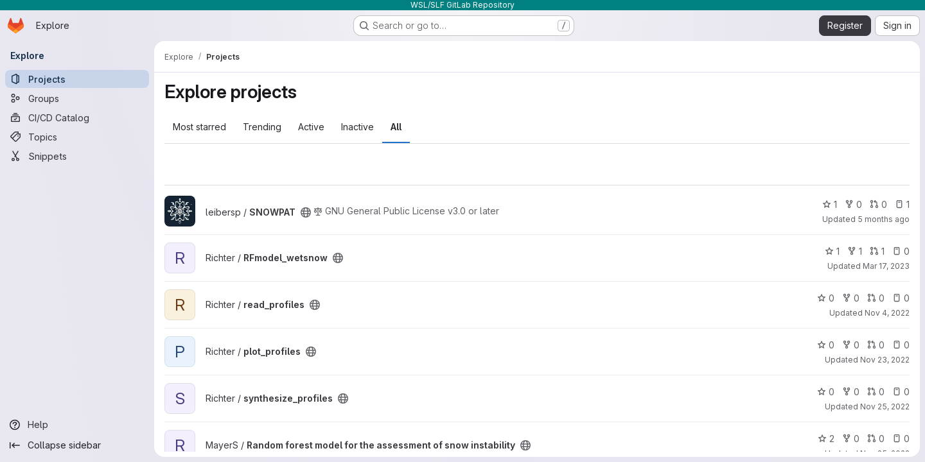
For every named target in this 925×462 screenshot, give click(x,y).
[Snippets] (77, 156)
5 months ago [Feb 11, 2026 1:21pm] (884, 219)
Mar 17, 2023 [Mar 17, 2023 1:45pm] (886, 266)
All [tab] (396, 126)
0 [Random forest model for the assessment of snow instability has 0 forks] (850, 438)
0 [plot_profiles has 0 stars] (825, 344)
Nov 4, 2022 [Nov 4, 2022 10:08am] (887, 313)
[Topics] (77, 137)
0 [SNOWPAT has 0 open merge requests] (878, 204)
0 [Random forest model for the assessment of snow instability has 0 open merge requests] (876, 438)
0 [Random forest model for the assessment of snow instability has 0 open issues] (901, 438)
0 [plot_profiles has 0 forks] (850, 344)
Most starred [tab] (199, 126)
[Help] (77, 425)
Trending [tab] (262, 126)
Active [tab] (311, 126)
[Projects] (77, 79)
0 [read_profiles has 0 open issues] (901, 298)
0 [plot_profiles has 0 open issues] (901, 344)
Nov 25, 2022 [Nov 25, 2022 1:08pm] (885, 406)
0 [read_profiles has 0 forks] (850, 298)
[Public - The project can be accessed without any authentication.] (306, 212)
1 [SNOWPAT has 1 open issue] (902, 204)
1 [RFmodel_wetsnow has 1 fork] (854, 251)
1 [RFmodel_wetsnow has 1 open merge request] (877, 251)
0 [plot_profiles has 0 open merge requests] (876, 344)
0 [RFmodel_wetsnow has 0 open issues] (901, 251)
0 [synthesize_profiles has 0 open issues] (901, 391)
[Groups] (77, 98)
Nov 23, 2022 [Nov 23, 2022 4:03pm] (885, 359)
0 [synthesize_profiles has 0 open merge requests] (876, 391)
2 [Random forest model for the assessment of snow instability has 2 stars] (826, 438)
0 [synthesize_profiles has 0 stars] (825, 391)
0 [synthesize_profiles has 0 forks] (850, 391)
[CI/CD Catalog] (77, 117)
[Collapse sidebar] (77, 445)
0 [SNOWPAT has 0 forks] (853, 204)
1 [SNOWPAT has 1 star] (829, 204)
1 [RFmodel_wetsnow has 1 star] (832, 251)
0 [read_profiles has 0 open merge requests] (876, 298)
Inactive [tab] (357, 126)
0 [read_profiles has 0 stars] (825, 298)
